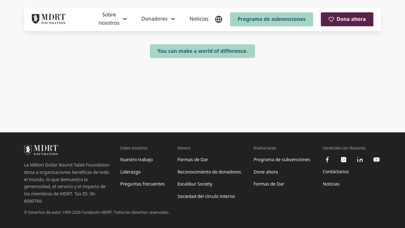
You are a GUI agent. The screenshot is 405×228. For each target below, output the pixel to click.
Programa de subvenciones (272, 19)
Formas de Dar (193, 159)
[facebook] (327, 159)
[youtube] (376, 159)
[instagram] (343, 159)
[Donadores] (158, 19)
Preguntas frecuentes (142, 184)
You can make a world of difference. (203, 51)
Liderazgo (130, 172)
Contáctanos (336, 171)
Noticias (199, 18)
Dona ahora (347, 19)
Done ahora (265, 172)
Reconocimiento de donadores (209, 172)
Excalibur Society (195, 184)
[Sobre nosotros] (113, 19)
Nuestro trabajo (136, 159)
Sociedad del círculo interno (206, 196)
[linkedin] (360, 159)
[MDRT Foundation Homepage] (48, 19)
